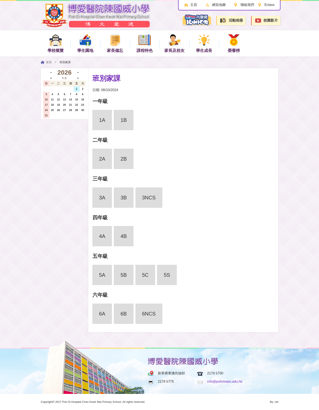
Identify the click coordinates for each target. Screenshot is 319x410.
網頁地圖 (218, 5)
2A (102, 159)
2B (123, 159)
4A (102, 236)
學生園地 (85, 43)
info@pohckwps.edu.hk (224, 381)
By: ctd (274, 401)
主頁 (193, 5)
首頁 (49, 62)
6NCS (149, 314)
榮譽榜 (233, 43)
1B (123, 120)
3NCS (149, 197)
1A (102, 120)
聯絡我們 (247, 5)
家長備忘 (115, 43)
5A (102, 275)
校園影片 (266, 21)
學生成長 (204, 43)
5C (145, 275)
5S (167, 275)
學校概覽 (56, 43)
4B (123, 236)
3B (123, 197)
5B (123, 275)
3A (102, 197)
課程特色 (145, 43)
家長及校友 (174, 43)
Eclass (269, 5)
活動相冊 (231, 20)
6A (102, 314)
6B (123, 314)
